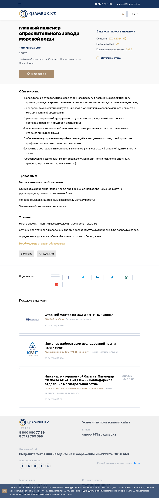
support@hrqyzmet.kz (128, 4)
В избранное (36, 73)
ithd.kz (136, 463)
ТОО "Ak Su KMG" (30, 48)
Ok (4, 491)
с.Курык (23, 52)
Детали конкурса (108, 57)
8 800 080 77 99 (32, 432)
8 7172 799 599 (104, 4)
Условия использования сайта (106, 422)
